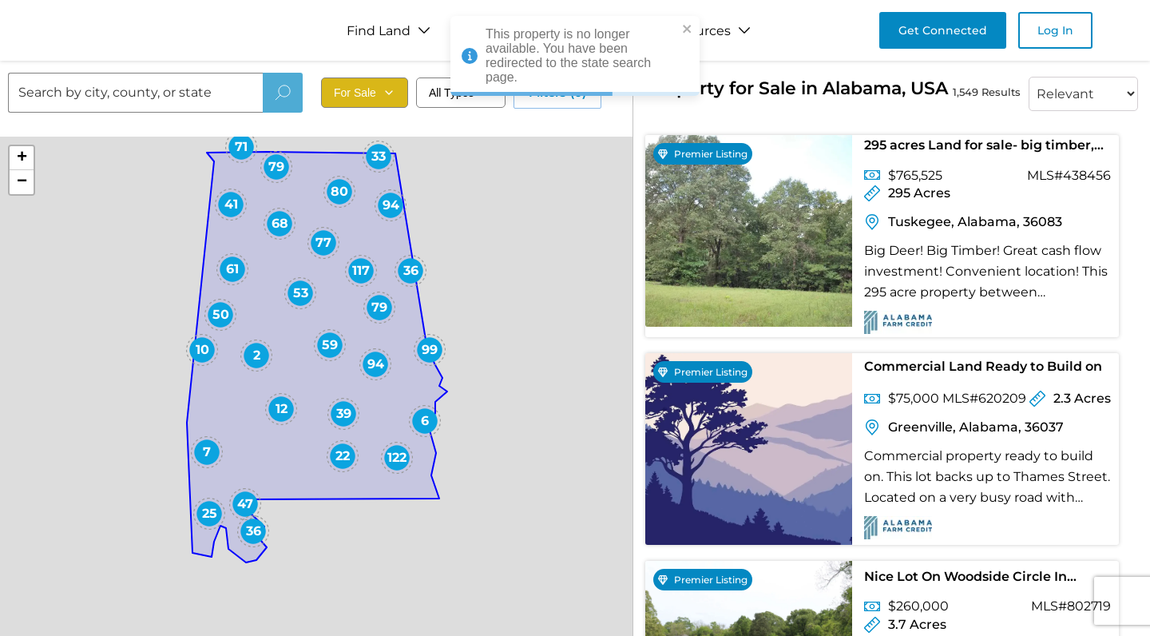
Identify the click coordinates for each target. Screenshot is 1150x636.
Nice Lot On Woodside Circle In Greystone (965, 579)
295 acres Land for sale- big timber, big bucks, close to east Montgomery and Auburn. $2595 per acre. (984, 148)
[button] (492, 256)
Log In (1055, 30)
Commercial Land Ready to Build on (983, 366)
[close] (687, 30)
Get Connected (942, 30)
